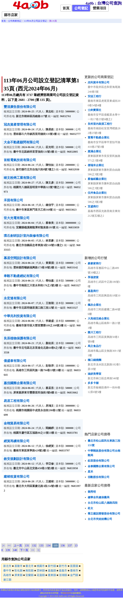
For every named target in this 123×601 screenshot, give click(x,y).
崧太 (90, 508)
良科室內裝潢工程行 (100, 123)
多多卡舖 (93, 382)
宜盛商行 (93, 206)
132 (34, 545)
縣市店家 (11, 15)
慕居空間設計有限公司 (20, 258)
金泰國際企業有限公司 (101, 466)
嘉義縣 (52, 570)
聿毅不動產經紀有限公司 (21, 276)
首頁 (66, 8)
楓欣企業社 (94, 304)
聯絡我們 (67, 593)
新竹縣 (52, 565)
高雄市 (7, 575)
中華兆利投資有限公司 (20, 316)
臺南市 (74, 570)
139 (8, 550)
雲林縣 (41, 570)
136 (63, 545)
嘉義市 (63, 570)
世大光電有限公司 (17, 218)
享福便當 (93, 277)
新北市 (7, 565)
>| (38, 550)
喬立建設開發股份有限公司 (104, 513)
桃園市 (41, 565)
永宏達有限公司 (15, 298)
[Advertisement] (61, 48)
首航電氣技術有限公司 (20, 160)
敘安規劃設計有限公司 (20, 459)
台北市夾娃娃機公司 (100, 519)
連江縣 (7, 579)
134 (48, 545)
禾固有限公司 (13, 200)
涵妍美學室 (94, 373)
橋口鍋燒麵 (94, 359)
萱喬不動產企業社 (98, 137)
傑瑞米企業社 (96, 165)
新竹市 (63, 565)
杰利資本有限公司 (98, 82)
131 (27, 545)
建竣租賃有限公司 (17, 476)
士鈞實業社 (94, 110)
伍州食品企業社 (97, 192)
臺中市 (7, 570)
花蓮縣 (41, 575)
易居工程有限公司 (17, 401)
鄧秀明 (92, 491)
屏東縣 (18, 575)
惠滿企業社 (94, 151)
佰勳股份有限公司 (98, 477)
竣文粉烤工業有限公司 (20, 177)
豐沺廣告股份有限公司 (20, 107)
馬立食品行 (94, 346)
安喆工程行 (94, 96)
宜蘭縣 (29, 575)
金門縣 (74, 575)
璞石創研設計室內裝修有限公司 (26, 235)
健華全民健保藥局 (98, 497)
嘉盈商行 (93, 291)
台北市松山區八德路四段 (103, 502)
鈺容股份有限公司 (98, 460)
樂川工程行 (94, 332)
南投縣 (29, 570)
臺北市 (29, 565)
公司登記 (81, 8)
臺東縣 (52, 575)
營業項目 (99, 8)
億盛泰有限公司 (15, 361)
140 (15, 550)
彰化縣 (18, 570)
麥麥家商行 (94, 263)
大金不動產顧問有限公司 (21, 142)
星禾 (90, 471)
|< (4, 545)
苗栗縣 (74, 565)
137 (70, 545)
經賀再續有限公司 (17, 441)
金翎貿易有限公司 (17, 423)
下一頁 (24, 550)
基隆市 (18, 565)
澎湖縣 (63, 575)
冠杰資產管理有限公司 (20, 124)
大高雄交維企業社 (98, 318)
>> (32, 550)
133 (41, 545)
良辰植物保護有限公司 (20, 338)
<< (9, 545)
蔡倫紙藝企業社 (97, 178)
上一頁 (18, 545)
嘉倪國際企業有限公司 (20, 383)
